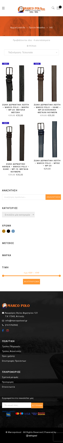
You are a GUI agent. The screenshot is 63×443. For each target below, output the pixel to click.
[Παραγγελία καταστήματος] (31, 52)
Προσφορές (8, 382)
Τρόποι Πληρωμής (11, 346)
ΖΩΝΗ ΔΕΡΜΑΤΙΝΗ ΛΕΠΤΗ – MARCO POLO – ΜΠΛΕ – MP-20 (47, 163)
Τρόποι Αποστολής (11, 351)
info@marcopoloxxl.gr (16, 321)
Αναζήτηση (53, 197)
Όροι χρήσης (8, 356)
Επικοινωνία (8, 387)
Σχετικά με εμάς (10, 377)
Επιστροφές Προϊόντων (14, 361)
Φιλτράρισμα (31, 282)
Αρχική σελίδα (17, 27)
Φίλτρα (31, 46)
